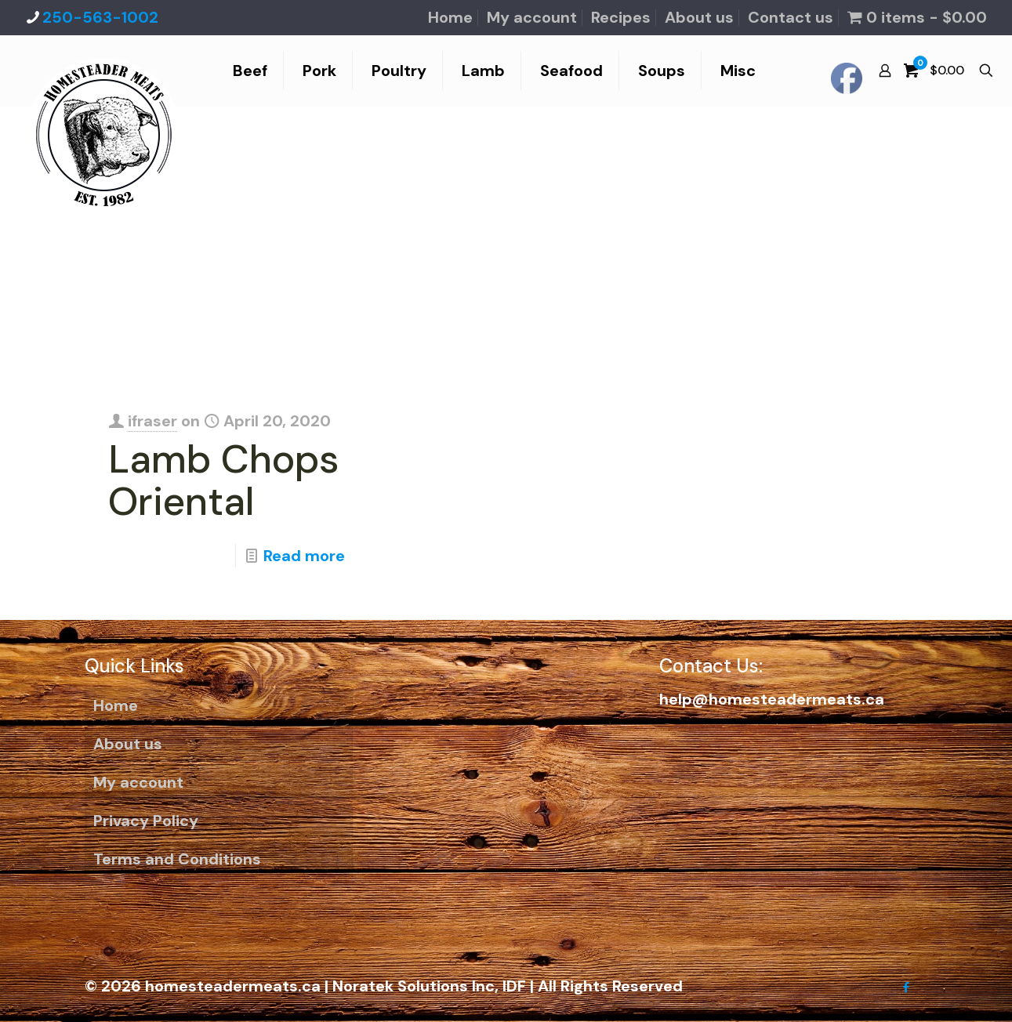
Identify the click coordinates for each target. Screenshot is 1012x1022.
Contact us (790, 17)
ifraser (152, 421)
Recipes (621, 17)
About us (699, 17)
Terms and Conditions (177, 859)
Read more (304, 555)
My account (532, 17)
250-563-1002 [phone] (100, 17)
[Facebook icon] (906, 987)
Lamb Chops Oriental (223, 480)
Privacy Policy (145, 820)
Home (450, 17)
